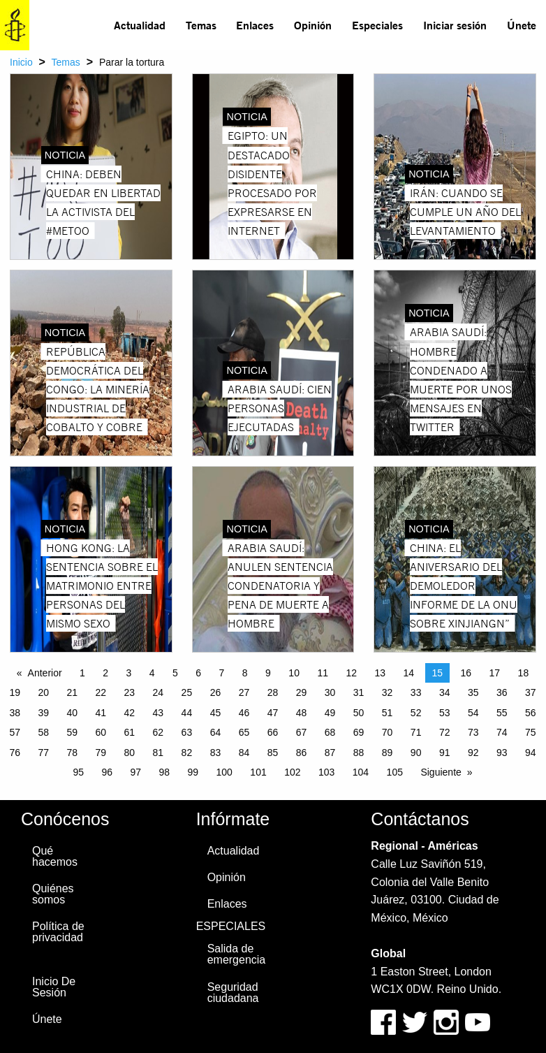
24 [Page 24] (158, 692)
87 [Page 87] (330, 752)
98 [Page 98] (164, 772)
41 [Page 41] (101, 712)
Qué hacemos (55, 856)
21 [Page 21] (72, 692)
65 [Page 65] (244, 732)
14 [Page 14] (408, 672)
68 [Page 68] (330, 732)
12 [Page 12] (351, 672)
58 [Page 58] (43, 732)
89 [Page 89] (387, 752)
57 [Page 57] (14, 732)
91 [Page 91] (444, 752)
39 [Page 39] (43, 712)
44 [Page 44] (187, 712)
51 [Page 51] (387, 712)
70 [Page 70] (387, 732)
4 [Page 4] (152, 672)
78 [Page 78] (72, 752)
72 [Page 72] (444, 732)
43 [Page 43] (158, 712)
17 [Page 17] (495, 672)
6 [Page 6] (198, 672)
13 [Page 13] (379, 672)
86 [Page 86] (301, 752)
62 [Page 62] (158, 732)
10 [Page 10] (294, 672)
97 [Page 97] (135, 772)
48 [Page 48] (301, 712)
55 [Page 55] (502, 712)
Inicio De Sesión (53, 986)
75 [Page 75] (530, 732)
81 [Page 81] (158, 752)
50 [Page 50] (358, 712)
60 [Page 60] (101, 732)
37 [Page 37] (530, 692)
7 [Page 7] (222, 672)
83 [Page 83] (215, 752)
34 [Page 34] (444, 692)
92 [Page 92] (473, 752)
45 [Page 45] (215, 712)
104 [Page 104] (361, 772)
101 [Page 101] (258, 772)
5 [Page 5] (175, 672)
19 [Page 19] (14, 692)
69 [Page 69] (358, 732)
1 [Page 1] (82, 672)
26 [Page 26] (215, 692)
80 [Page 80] (129, 752)
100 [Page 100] (224, 772)
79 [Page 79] (101, 752)
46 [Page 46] (244, 712)
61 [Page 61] (129, 732)
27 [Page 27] (244, 692)
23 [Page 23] (129, 692)
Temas (201, 24)
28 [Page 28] (273, 692)
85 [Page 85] (273, 752)
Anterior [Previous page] (45, 672)
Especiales (377, 24)
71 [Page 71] (416, 732)
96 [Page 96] (106, 772)
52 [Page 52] (416, 712)
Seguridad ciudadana (233, 992)
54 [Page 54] (473, 712)
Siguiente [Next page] (440, 772)
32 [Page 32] (387, 692)
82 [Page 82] (187, 752)
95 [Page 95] (78, 772)
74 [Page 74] (502, 732)
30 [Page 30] (330, 692)
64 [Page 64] (215, 732)
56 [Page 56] (530, 712)
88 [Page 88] (358, 752)
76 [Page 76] (14, 752)
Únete (521, 24)
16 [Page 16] (466, 672)
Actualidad (139, 24)
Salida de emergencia (236, 954)
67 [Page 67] (301, 732)
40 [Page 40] (72, 712)
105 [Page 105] (395, 772)
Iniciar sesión (455, 24)
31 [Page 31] (358, 692)
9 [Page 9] (268, 672)
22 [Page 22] (101, 692)
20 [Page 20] (43, 692)
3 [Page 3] (129, 672)
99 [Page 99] (193, 772)
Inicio (21, 62)
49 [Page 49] (330, 712)
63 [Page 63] (187, 732)
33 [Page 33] (416, 692)
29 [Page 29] (301, 692)
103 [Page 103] (326, 772)
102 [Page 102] (292, 772)
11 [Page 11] (322, 672)
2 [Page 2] (105, 672)
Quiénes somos (53, 894)
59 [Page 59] (72, 732)
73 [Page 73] (473, 732)
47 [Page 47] (273, 712)
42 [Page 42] (129, 712)
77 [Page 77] (43, 752)
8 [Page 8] (245, 672)
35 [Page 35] (473, 692)
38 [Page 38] (14, 712)
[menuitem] (140, 25)
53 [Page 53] (444, 712)
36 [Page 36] (502, 692)
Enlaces (255, 24)
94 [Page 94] (530, 752)
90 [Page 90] (416, 752)
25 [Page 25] (187, 692)
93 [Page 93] (502, 752)
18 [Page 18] (523, 672)
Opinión (313, 24)
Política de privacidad (58, 931)
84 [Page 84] (244, 752)
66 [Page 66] (273, 732)
